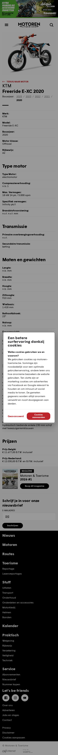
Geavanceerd (16, 416)
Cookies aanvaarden (38, 415)
